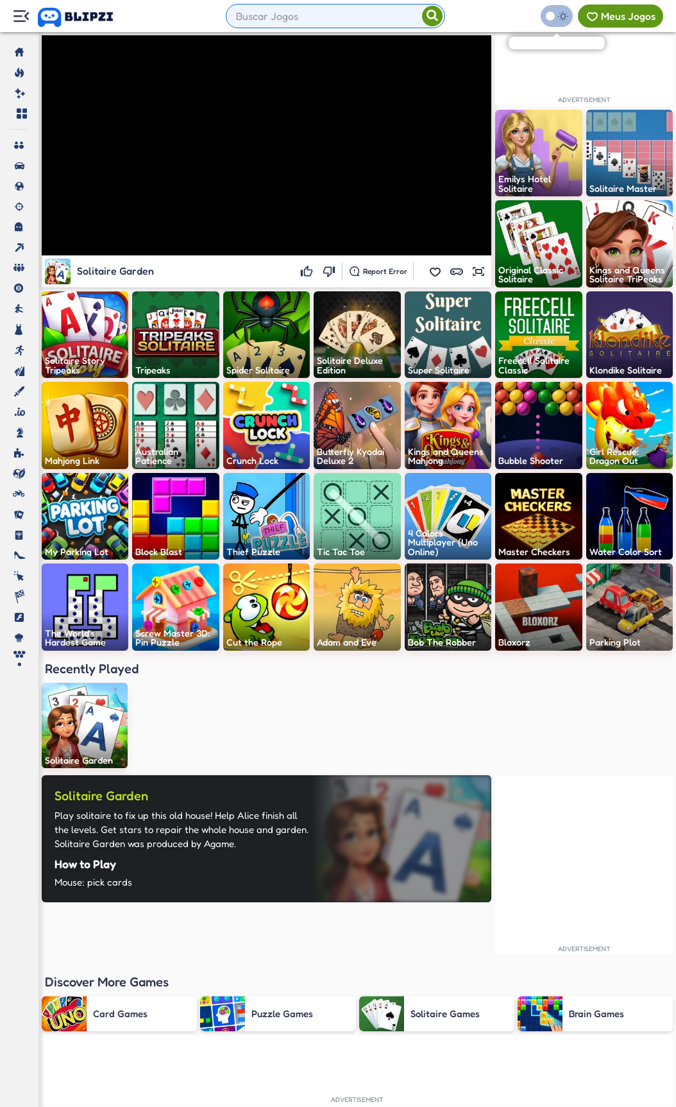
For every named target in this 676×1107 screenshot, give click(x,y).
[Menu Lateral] (20, 16)
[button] (434, 271)
